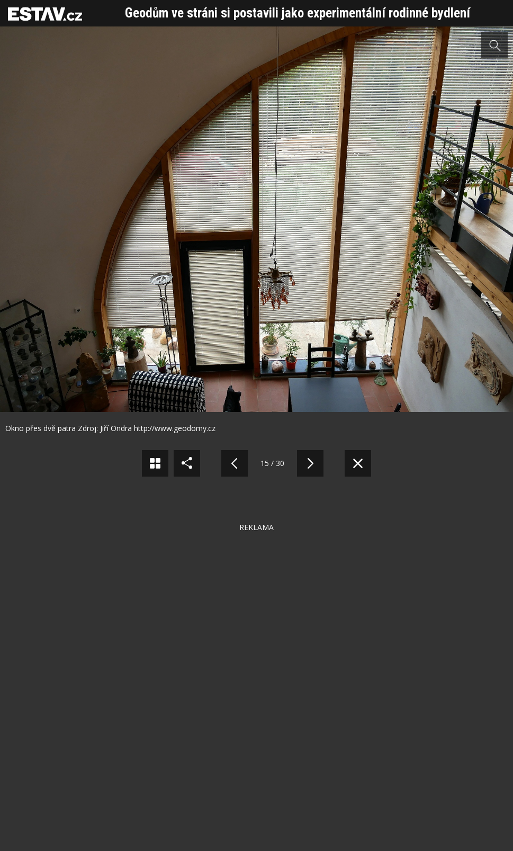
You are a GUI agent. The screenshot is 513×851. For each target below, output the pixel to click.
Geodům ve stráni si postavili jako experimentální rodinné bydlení (297, 13)
